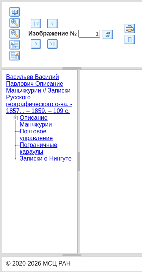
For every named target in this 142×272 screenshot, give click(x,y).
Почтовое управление (36, 134)
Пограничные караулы (38, 148)
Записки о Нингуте (46, 158)
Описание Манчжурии (36, 121)
